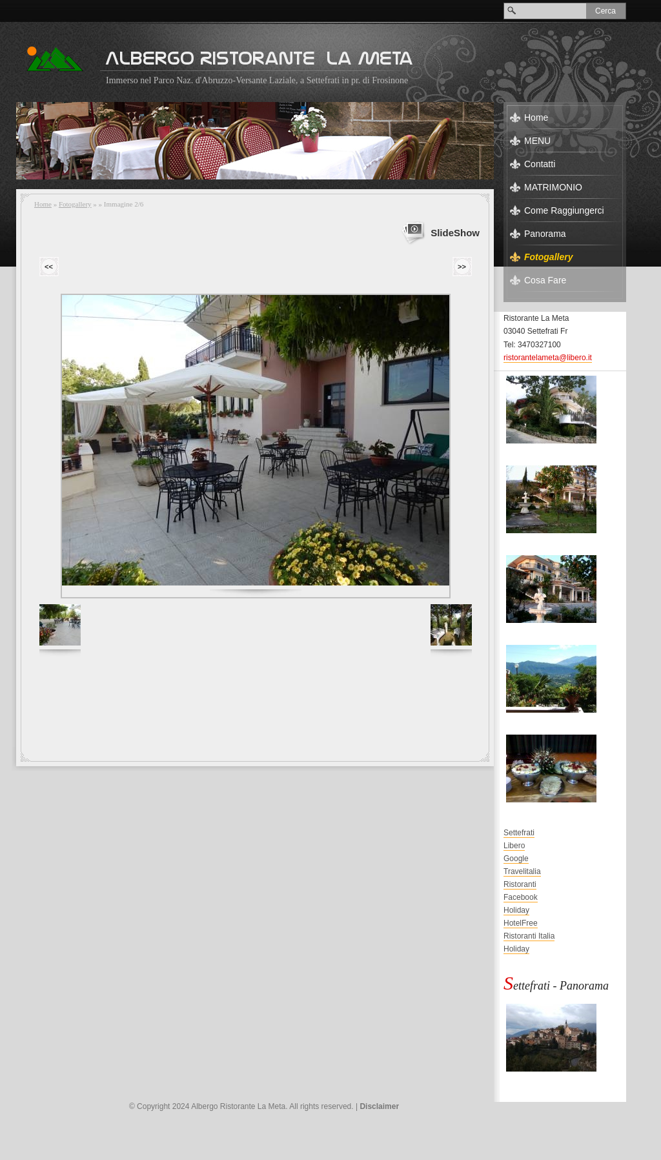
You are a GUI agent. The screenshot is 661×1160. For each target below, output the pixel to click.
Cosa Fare (545, 280)
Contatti (539, 164)
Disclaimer (379, 1106)
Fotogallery (75, 204)
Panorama (545, 234)
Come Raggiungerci (564, 210)
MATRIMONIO (553, 187)
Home (43, 204)
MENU (537, 141)
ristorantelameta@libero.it (547, 357)
